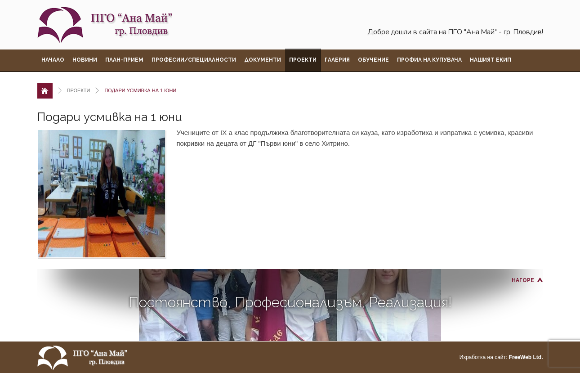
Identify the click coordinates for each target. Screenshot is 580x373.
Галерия (337, 60)
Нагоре (523, 280)
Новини (84, 60)
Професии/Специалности (194, 60)
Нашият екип (490, 60)
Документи (262, 60)
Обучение (373, 60)
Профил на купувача (429, 60)
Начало (52, 60)
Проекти (303, 60)
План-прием (124, 60)
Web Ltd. (526, 357)
